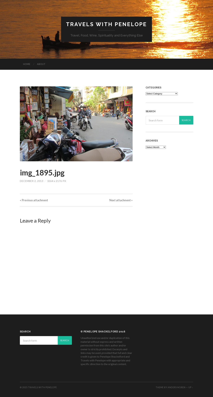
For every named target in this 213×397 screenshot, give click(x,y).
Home (26, 64)
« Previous (34, 200)
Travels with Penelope (106, 24)
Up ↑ (190, 387)
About (41, 64)
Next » (121, 200)
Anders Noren (176, 387)
